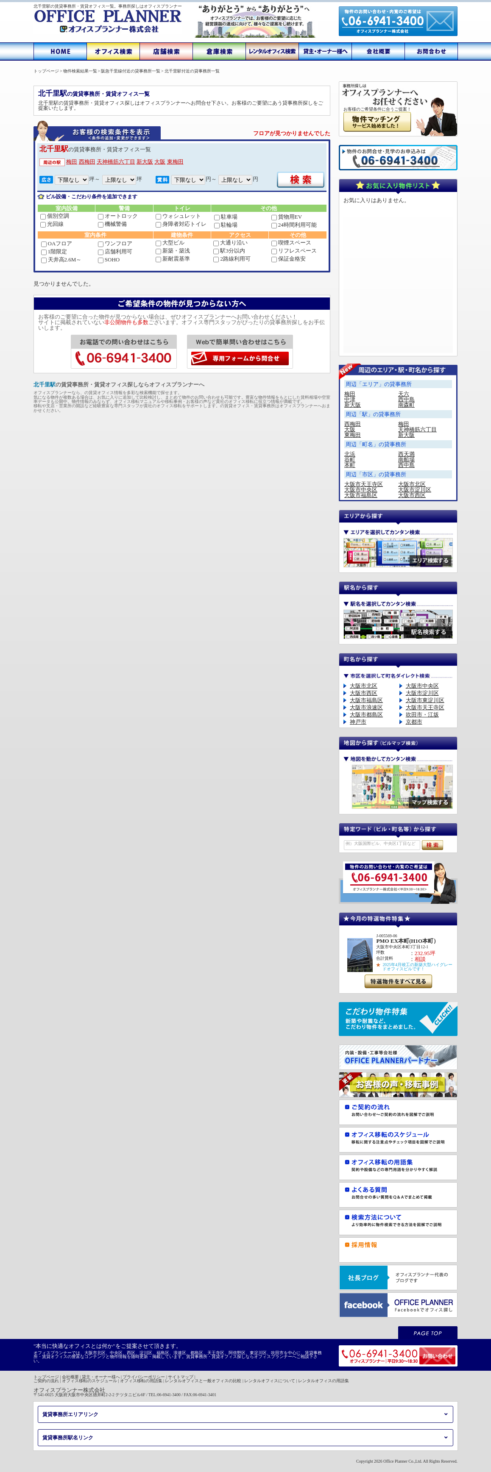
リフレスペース (294, 250)
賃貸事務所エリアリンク (70, 1414)
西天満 (406, 454)
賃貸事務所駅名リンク (67, 1438)
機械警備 (112, 224)
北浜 (349, 454)
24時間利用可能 (294, 225)
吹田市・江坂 (422, 714)
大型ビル (170, 242)
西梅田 (87, 161)
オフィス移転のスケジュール (89, 1380)
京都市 (414, 722)
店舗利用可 (115, 251)
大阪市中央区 (360, 489)
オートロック (118, 216)
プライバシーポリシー (144, 1377)
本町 (349, 465)
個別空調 (54, 216)
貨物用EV (286, 217)
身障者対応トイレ (181, 224)
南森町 (406, 405)
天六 (403, 394)
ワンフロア (115, 243)
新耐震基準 (173, 259)
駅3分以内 (229, 250)
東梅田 (175, 161)
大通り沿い (230, 242)
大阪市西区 (412, 495)
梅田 (71, 161)
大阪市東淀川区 (425, 700)
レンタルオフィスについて (269, 1380)
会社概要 (70, 1377)
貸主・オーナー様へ (101, 1377)
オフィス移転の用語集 (141, 1380)
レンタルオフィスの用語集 (323, 1380)
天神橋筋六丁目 (116, 161)
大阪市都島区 (366, 714)
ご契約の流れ (46, 1380)
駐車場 (225, 217)
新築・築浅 (173, 250)
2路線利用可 (232, 259)
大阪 (159, 161)
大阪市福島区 (360, 495)
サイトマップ (180, 1377)
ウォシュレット (178, 216)
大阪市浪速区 (366, 707)
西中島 (406, 399)
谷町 (349, 459)
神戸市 (358, 722)
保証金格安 (288, 259)
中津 (349, 399)
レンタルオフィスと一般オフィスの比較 (203, 1380)
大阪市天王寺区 (363, 484)
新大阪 (145, 161)
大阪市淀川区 (414, 489)
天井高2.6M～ (61, 259)
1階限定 (54, 251)
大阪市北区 (412, 484)
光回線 (52, 224)
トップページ (46, 1377)
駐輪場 (225, 225)
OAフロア (57, 243)
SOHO (109, 259)
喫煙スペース (291, 242)
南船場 (406, 459)
